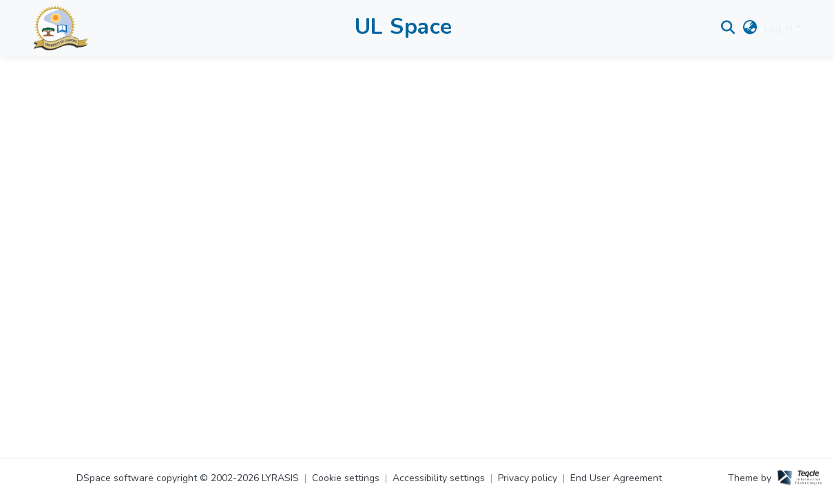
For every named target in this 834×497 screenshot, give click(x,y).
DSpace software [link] (115, 478)
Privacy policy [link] (527, 478)
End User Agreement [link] (616, 478)
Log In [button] (779, 31)
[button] (64, 31)
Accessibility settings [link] (439, 478)
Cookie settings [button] (345, 478)
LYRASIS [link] (280, 478)
